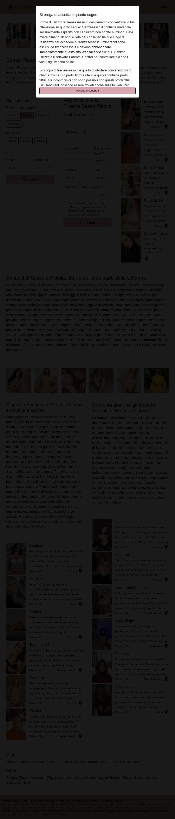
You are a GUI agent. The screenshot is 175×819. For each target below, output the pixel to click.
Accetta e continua (87, 90)
